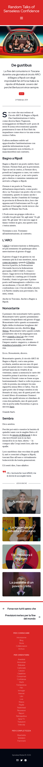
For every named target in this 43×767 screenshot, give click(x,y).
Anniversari (21, 662)
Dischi (21, 682)
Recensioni (21, 710)
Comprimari (21, 676)
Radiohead (21, 707)
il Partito (30, 262)
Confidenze (21, 679)
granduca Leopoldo (12, 345)
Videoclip (21, 724)
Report (21, 713)
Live (21, 699)
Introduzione (21, 637)
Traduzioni (21, 722)
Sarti (12, 406)
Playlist (21, 705)
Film (21, 688)
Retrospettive (21, 716)
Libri (21, 696)
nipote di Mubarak (21, 435)
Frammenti (21, 741)
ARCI (6, 246)
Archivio (21, 649)
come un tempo (9, 262)
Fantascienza (21, 685)
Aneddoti (21, 659)
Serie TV (21, 719)
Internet (21, 693)
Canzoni (21, 671)
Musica (21, 702)
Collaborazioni (21, 646)
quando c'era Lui (15, 336)
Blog (21, 640)
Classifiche (21, 673)
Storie (21, 643)
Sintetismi (21, 738)
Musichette (21, 735)
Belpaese (21, 665)
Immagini (21, 690)
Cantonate (21, 668)
